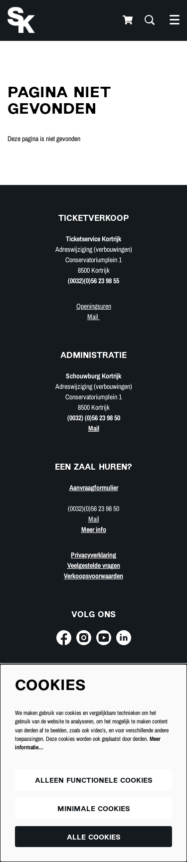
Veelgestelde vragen (93, 565)
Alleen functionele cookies (94, 781)
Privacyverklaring (93, 554)
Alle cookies (94, 838)
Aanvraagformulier (93, 487)
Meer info (93, 529)
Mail (93, 316)
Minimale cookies (93, 809)
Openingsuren (93, 306)
